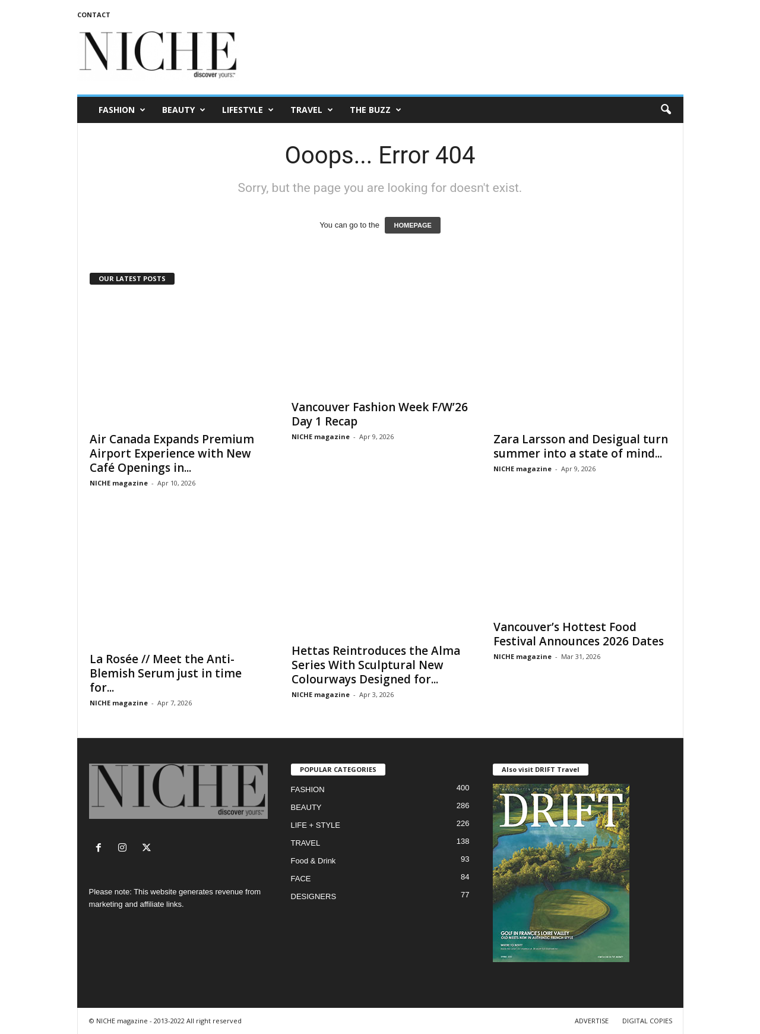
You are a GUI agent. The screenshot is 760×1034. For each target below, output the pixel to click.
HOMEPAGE (412, 225)
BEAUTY (183, 110)
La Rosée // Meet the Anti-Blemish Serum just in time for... (166, 673)
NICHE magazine (119, 482)
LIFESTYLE (248, 110)
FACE (301, 878)
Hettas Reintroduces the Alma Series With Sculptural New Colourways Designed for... (376, 665)
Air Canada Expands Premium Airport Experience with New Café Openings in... (172, 453)
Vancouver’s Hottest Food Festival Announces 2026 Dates (578, 634)
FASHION (122, 110)
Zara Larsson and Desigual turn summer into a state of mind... (580, 446)
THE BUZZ (375, 110)
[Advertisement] (467, 56)
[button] (666, 110)
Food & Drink (313, 860)
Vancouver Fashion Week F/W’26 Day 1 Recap (380, 414)
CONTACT (93, 14)
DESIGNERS (314, 896)
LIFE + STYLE (315, 825)
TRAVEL (311, 110)
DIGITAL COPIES (647, 1020)
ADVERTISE (592, 1020)
